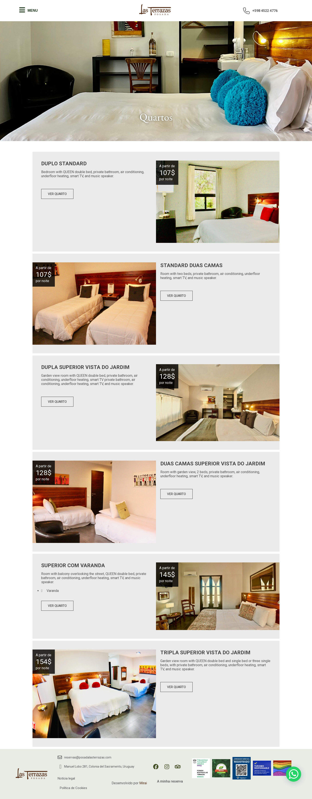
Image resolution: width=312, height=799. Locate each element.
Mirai (143, 783)
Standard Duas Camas (191, 265)
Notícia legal (66, 778)
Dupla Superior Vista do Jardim (85, 367)
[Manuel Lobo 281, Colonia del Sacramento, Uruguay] (60, 766)
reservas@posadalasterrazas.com (87, 757)
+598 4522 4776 (265, 11)
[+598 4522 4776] (246, 10)
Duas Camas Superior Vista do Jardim (212, 464)
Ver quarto (57, 194)
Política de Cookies (73, 788)
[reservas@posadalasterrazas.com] (60, 757)
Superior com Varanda (73, 565)
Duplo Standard (64, 164)
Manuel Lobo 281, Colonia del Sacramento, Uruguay (99, 766)
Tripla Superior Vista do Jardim (205, 653)
